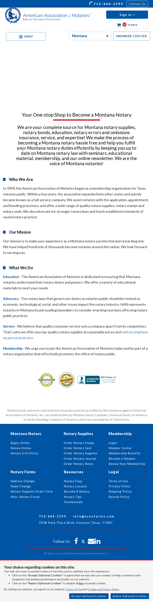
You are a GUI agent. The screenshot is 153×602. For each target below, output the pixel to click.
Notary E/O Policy (24, 453)
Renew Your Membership (127, 463)
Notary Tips (73, 497)
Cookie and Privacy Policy (103, 589)
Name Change (21, 486)
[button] (127, 15)
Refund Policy (119, 497)
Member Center (120, 448)
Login (113, 443)
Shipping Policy (120, 491)
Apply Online (20, 443)
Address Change (23, 481)
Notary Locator (75, 486)
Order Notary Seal (77, 448)
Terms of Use (73, 589)
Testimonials (73, 502)
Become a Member (122, 458)
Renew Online (21, 448)
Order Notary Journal (80, 458)
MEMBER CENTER (131, 36)
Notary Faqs (73, 481)
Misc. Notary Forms (25, 497)
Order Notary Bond (78, 463)
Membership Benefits (125, 453)
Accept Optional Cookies (88, 596)
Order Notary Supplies (81, 453)
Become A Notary (77, 491)
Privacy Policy (119, 486)
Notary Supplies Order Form (32, 491)
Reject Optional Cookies (130, 596)
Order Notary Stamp (79, 443)
